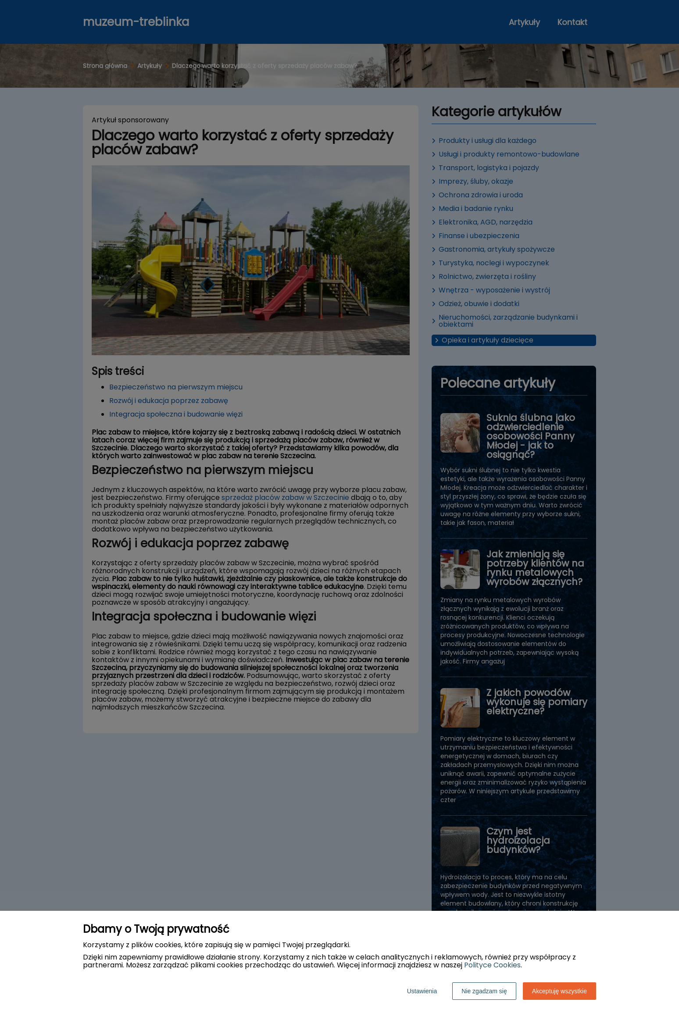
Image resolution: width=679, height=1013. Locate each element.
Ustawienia (422, 991)
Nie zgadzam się (484, 991)
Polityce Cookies (492, 965)
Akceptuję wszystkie (559, 991)
